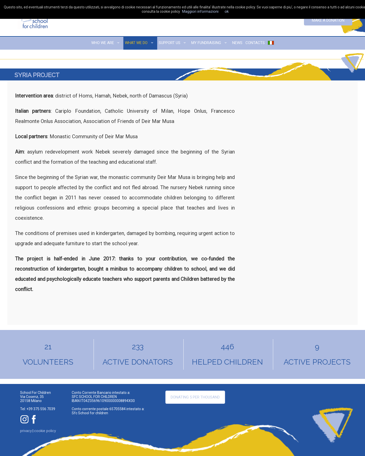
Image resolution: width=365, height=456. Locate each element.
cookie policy (45, 431)
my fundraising (206, 42)
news (237, 42)
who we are (102, 42)
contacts (255, 42)
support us (169, 42)
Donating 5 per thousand (195, 397)
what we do (136, 42)
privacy (26, 431)
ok (227, 11)
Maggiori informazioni (200, 11)
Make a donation (328, 20)
